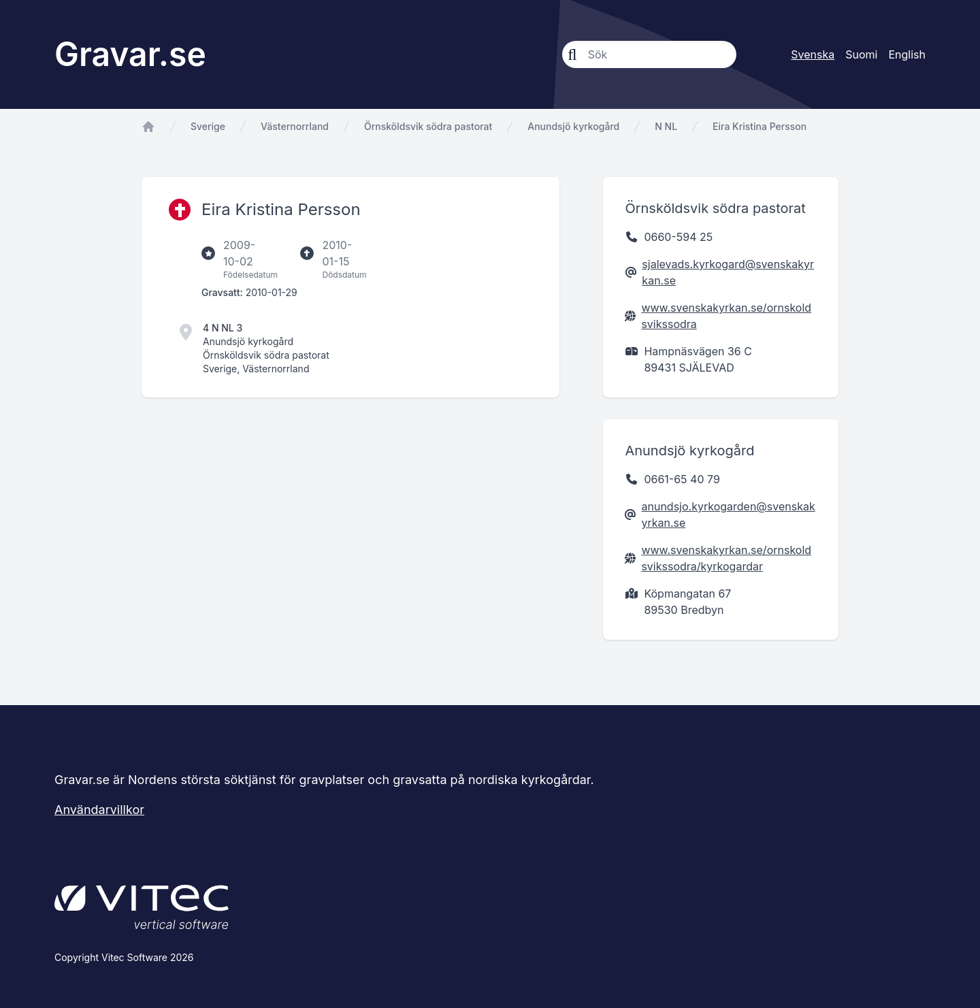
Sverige (208, 126)
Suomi (861, 54)
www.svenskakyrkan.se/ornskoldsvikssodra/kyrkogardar (726, 558)
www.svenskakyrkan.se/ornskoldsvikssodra (726, 316)
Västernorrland (295, 126)
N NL (666, 126)
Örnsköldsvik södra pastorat (428, 126)
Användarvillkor (99, 809)
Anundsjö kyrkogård (573, 126)
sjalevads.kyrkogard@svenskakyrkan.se (728, 272)
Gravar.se (130, 54)
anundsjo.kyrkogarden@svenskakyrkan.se (728, 515)
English (907, 54)
